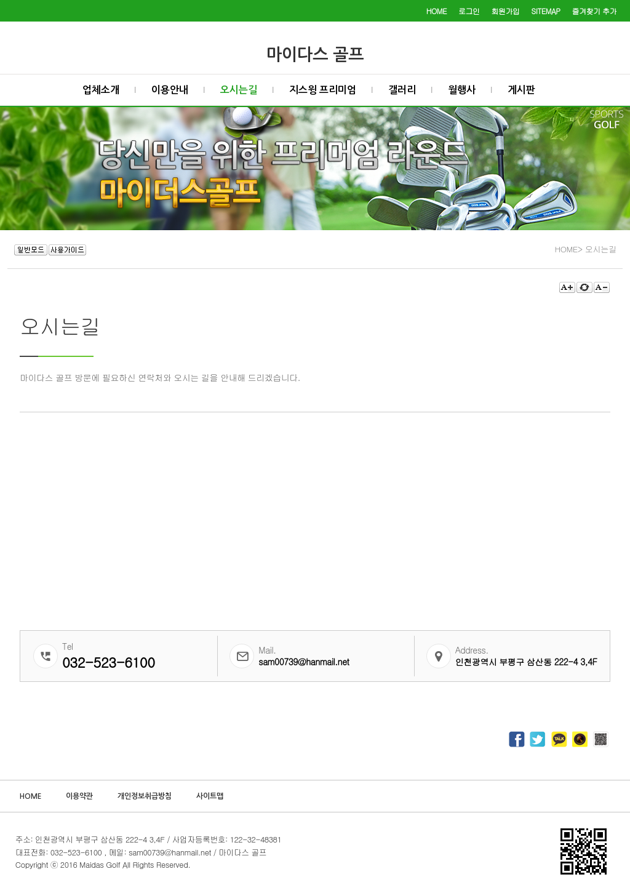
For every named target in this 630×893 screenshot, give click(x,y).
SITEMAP (546, 11)
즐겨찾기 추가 (594, 11)
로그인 (469, 11)
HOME (436, 11)
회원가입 (506, 11)
